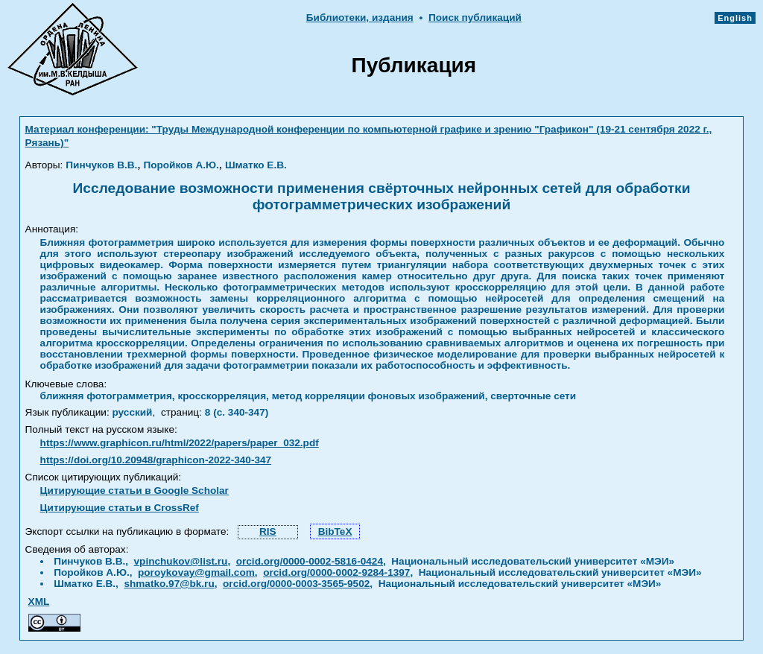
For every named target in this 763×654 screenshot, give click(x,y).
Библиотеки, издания (360, 17)
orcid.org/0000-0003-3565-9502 (296, 583)
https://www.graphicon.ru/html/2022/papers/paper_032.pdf (179, 442)
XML (39, 601)
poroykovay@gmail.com (196, 572)
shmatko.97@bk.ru (169, 583)
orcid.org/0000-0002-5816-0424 (309, 561)
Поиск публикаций (475, 17)
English (735, 17)
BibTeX (335, 531)
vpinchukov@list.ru (181, 561)
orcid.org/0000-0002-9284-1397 (336, 572)
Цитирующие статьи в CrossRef (119, 507)
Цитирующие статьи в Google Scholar (134, 490)
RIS (267, 531)
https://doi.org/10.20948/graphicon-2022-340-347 (156, 460)
